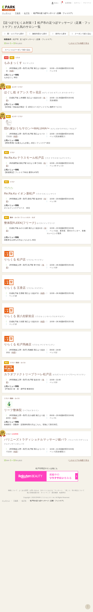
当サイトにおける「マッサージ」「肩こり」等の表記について (62, 490)
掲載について (12, 490)
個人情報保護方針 (33, 493)
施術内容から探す (38, 34)
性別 (56, 3)
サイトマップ (45, 493)
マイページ (87, 3)
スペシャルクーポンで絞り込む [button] (17, 50)
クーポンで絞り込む (81, 34)
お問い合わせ (34, 490)
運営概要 (55, 493)
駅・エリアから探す (14, 34)
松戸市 (27, 13)
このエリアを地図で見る (78, 43)
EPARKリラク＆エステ (8, 8)
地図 (11, 71)
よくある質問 (23, 490)
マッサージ (6, 13)
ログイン (77, 3)
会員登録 (68, 3)
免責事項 (62, 493)
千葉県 (17, 13)
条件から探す (59, 34)
